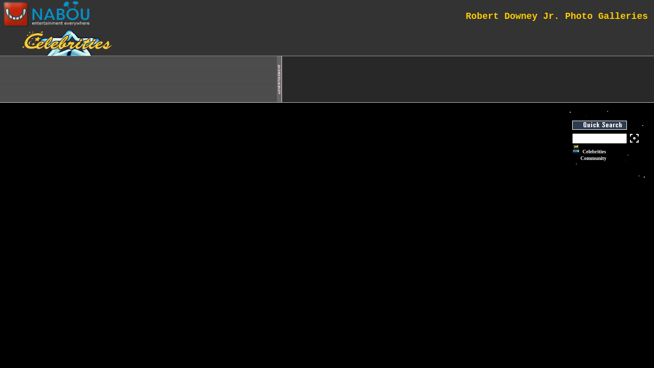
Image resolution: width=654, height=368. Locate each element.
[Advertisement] (468, 79)
